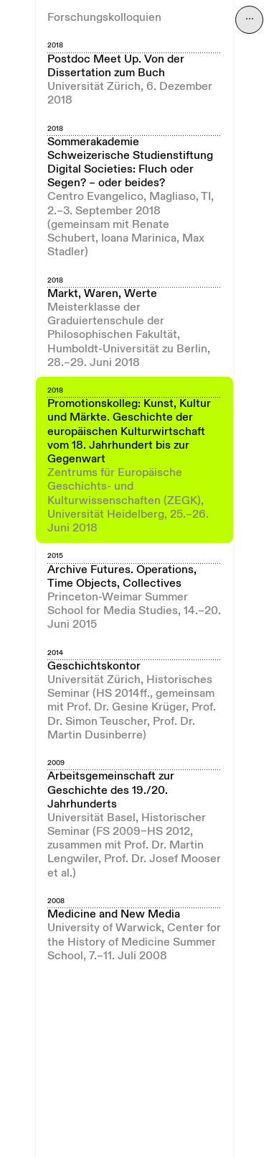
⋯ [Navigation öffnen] (249, 19)
